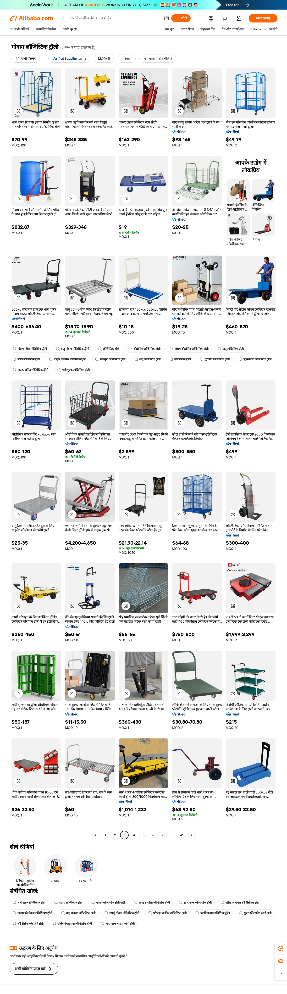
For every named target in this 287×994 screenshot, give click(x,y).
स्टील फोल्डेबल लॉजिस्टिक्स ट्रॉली (240, 903)
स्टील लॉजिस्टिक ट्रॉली (26, 359)
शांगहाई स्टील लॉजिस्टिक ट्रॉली (152, 903)
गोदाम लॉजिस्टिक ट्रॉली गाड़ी (108, 903)
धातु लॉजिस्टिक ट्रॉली (231, 349)
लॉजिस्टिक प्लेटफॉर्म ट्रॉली (28, 924)
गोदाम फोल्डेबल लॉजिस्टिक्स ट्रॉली (32, 913)
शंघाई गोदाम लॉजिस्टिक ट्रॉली (122, 913)
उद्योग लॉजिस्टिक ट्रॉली (68, 903)
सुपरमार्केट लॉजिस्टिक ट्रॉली (255, 359)
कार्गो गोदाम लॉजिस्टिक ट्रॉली (213, 913)
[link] (281, 948)
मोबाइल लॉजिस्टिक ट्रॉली (110, 359)
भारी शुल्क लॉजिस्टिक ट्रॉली (73, 370)
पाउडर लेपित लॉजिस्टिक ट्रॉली (30, 370)
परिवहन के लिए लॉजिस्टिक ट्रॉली (167, 913)
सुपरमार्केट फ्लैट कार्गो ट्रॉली (255, 913)
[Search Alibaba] (114, 18)
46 (181, 835)
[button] (166, 18)
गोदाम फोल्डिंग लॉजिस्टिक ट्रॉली (67, 359)
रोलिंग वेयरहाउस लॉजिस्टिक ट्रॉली (72, 924)
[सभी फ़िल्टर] (25, 59)
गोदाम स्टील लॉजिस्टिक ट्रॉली (30, 349)
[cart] (225, 19)
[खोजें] (181, 18)
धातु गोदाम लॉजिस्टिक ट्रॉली (72, 349)
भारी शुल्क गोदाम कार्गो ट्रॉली (118, 924)
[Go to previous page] (95, 835)
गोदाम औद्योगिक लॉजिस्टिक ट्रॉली (189, 349)
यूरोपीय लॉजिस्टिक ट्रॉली (215, 359)
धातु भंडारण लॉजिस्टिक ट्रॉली (78, 913)
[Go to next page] (191, 835)
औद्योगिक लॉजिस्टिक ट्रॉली (144, 349)
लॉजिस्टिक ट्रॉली (108, 349)
